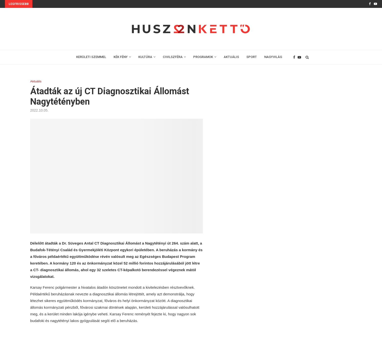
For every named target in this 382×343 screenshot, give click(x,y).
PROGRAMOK (203, 57)
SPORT (251, 57)
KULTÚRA (145, 57)
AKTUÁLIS (231, 57)
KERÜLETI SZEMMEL (91, 57)
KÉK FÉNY (121, 57)
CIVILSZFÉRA (173, 57)
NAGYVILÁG (273, 57)
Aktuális (36, 81)
